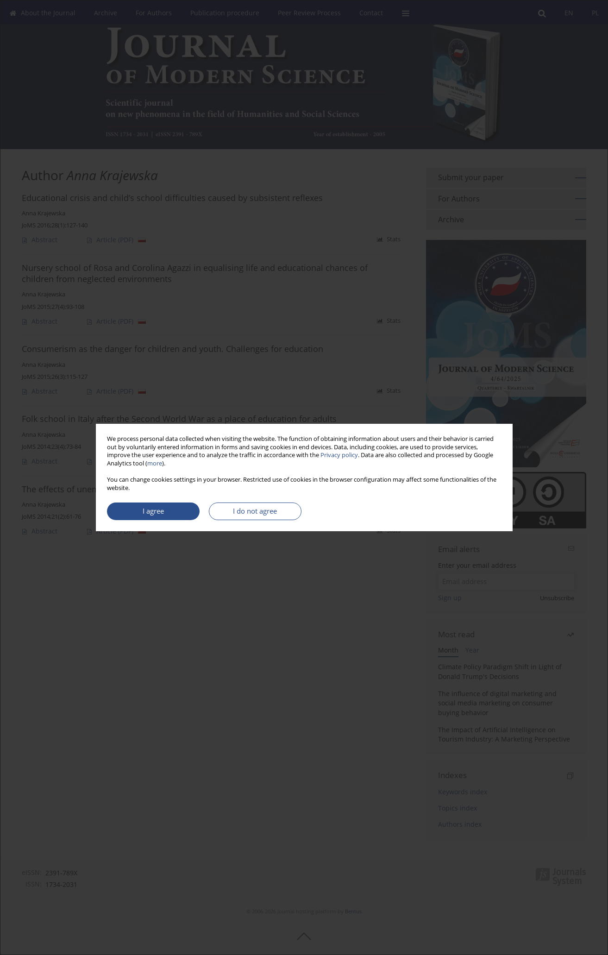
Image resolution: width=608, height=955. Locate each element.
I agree (153, 511)
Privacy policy (339, 455)
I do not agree (255, 511)
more (154, 463)
